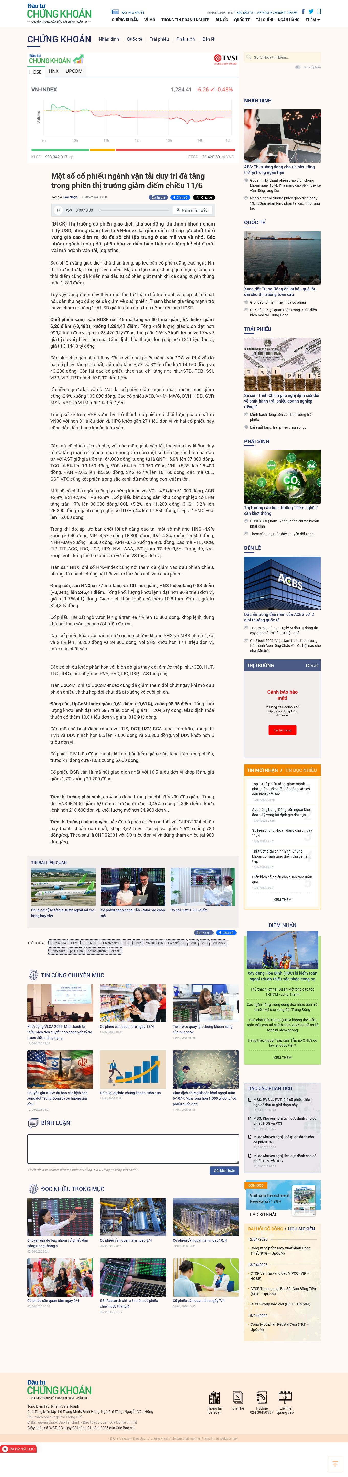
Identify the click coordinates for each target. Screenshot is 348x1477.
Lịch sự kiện (301, 1229)
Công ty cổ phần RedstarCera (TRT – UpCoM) (280, 1327)
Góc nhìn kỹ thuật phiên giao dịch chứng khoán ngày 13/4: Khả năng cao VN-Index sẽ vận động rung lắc (285, 185)
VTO (205, 943)
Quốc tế (242, 19)
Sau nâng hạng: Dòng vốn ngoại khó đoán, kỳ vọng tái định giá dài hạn (281, 812)
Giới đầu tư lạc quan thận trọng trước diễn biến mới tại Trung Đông (283, 312)
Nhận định (109, 39)
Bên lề (209, 39)
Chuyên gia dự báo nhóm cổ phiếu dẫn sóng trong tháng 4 (57, 1243)
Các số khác (264, 1214)
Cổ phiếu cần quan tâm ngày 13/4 (127, 1026)
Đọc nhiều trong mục (72, 1189)
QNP (137, 943)
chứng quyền (97, 951)
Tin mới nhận (262, 770)
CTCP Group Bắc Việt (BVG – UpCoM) (280, 1303)
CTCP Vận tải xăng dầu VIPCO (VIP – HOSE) (280, 1276)
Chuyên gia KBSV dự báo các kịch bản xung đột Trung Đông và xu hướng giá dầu (57, 1098)
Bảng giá (312, 665)
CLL (126, 943)
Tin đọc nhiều (301, 770)
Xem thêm (282, 899)
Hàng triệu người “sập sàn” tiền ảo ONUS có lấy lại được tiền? (282, 1043)
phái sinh (76, 951)
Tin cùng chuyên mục (72, 975)
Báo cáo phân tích (270, 1088)
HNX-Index (57, 951)
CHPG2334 (58, 943)
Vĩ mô (149, 19)
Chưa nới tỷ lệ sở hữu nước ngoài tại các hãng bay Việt (63, 913)
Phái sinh (186, 39)
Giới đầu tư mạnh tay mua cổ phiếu (278, 302)
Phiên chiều (111, 943)
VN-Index (219, 943)
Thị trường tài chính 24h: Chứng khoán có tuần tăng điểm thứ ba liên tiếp (280, 856)
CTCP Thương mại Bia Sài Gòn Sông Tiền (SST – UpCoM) (283, 1291)
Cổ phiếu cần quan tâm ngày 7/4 (199, 1300)
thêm (311, 19)
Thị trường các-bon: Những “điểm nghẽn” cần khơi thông (281, 510)
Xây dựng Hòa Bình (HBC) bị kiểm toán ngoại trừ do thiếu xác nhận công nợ (282, 975)
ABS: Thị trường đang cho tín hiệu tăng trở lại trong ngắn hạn (279, 169)
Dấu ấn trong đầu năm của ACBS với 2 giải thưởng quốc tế (279, 616)
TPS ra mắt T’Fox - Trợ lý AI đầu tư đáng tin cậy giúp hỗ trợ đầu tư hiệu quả (284, 630)
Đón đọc (256, 1185)
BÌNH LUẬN (55, 1123)
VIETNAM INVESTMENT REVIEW (277, 12)
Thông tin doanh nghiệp (185, 19)
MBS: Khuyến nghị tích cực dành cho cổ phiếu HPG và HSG (284, 1158)
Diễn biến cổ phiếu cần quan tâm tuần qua (282, 879)
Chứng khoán (125, 19)
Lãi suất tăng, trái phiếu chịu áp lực (278, 427)
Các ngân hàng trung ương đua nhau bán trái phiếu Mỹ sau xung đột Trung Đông (282, 1007)
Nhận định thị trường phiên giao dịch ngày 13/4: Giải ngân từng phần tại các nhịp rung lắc (285, 203)
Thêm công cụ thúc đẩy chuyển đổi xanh (282, 533)
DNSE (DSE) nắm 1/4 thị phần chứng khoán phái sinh (284, 524)
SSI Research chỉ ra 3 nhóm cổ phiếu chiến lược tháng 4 (129, 1303)
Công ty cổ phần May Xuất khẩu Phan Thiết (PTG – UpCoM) (280, 1251)
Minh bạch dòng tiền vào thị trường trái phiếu (281, 417)
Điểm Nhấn (282, 925)
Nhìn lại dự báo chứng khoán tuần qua (130, 1092)
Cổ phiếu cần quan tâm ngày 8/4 (126, 1240)
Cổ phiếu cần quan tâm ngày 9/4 (53, 1300)
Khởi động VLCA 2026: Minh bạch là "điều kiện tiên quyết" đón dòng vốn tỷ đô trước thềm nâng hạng (59, 1032)
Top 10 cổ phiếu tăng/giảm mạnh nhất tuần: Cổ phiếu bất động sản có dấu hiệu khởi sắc (281, 788)
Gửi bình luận (224, 1170)
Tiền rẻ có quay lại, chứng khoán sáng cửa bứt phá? (203, 1029)
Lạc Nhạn (70, 197)
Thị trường (260, 665)
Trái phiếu (159, 39)
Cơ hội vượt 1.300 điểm (189, 910)
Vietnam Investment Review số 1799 (270, 1198)
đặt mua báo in (128, 11)
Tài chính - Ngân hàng (277, 19)
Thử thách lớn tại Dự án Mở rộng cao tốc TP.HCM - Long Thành (282, 992)
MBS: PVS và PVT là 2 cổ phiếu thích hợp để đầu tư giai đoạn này (282, 1102)
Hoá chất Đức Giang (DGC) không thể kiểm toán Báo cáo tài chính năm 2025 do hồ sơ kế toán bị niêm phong (282, 1024)
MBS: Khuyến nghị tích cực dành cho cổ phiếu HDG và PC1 (284, 1121)
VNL (194, 943)
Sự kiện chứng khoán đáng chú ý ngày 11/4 (282, 833)
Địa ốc (222, 19)
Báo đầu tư (245, 12)
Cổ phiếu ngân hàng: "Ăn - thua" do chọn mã (133, 913)
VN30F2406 (154, 943)
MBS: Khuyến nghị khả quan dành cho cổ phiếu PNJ (283, 1139)
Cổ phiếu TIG (177, 943)
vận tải (115, 951)
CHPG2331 (90, 943)
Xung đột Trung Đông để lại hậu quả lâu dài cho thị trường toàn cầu (280, 291)
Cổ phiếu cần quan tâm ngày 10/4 (200, 1240)
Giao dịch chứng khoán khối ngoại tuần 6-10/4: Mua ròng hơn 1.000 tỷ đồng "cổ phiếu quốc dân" (204, 1098)
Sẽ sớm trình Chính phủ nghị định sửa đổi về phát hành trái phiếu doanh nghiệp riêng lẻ (281, 401)
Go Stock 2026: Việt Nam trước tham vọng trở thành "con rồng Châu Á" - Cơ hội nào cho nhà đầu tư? (285, 645)
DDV (74, 943)
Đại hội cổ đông (265, 1229)
